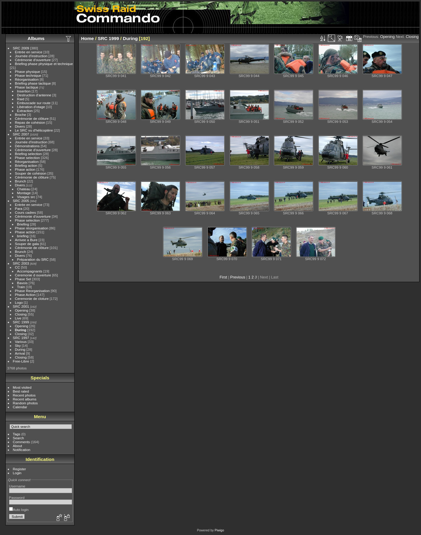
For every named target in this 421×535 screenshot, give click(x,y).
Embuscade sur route (34, 103)
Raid (20, 99)
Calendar (20, 407)
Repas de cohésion (30, 122)
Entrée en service (29, 52)
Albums (36, 38)
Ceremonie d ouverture (33, 275)
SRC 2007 (21, 134)
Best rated (21, 391)
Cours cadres (25, 212)
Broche (20, 115)
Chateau (23, 189)
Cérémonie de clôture (32, 118)
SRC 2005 (21, 201)
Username (17, 486)
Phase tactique (26, 87)
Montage (24, 193)
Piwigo (219, 530)
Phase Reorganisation (32, 291)
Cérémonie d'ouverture (33, 60)
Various (21, 342)
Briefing (23, 224)
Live (18, 318)
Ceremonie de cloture (32, 298)
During (20, 330)
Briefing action (26, 165)
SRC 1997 (21, 338)
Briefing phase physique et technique (44, 64)
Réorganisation (27, 79)
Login (17, 473)
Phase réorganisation (31, 228)
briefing (23, 236)
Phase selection (27, 158)
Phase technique (28, 75)
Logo (19, 302)
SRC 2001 (21, 306)
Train (21, 287)
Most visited (22, 387)
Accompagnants (29, 271)
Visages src (26, 197)
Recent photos (24, 395)
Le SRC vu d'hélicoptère (34, 130)
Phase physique (27, 71)
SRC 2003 (21, 263)
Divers (20, 126)
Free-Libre (21, 361)
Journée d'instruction (31, 56)
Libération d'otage (31, 107)
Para (19, 208)
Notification (21, 450)
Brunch (20, 181)
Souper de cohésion (31, 173)
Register (19, 469)
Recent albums (24, 399)
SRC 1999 (21, 322)
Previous (237, 277)
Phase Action (25, 295)
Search (18, 438)
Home (87, 38)
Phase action (25, 169)
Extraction (25, 111)
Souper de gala (27, 244)
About (17, 446)
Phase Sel (23, 279)
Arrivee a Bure (26, 240)
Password (17, 497)
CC (17, 267)
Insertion (24, 91)
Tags (16, 434)
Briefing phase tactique (33, 83)
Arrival (20, 353)
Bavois (22, 283)
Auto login (19, 510)
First (223, 277)
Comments (21, 442)
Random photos (25, 403)
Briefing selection (28, 154)
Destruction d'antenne (34, 95)
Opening (21, 310)
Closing (21, 314)
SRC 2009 (21, 48)
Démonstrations (27, 146)
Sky (18, 345)
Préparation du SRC (33, 259)
